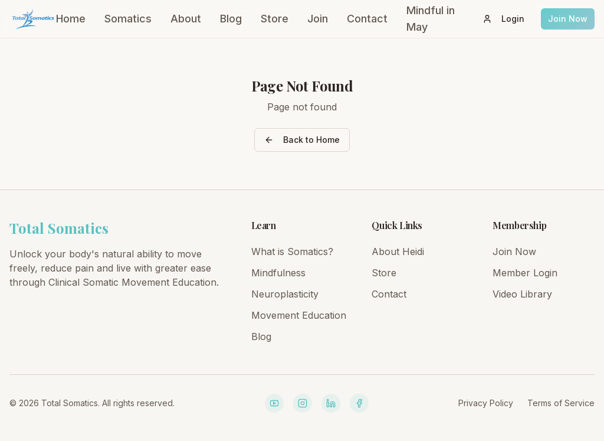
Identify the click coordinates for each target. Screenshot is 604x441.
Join (317, 18)
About (185, 18)
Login (503, 19)
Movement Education (298, 315)
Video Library (522, 294)
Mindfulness (278, 273)
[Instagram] (302, 403)
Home (71, 18)
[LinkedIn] (330, 403)
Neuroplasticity (285, 294)
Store (274, 18)
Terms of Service (561, 403)
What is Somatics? (292, 251)
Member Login (525, 273)
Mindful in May (430, 18)
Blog (231, 18)
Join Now (567, 19)
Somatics (128, 18)
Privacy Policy (485, 403)
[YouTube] (274, 403)
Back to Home (302, 140)
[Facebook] (359, 403)
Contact (367, 18)
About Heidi (398, 251)
